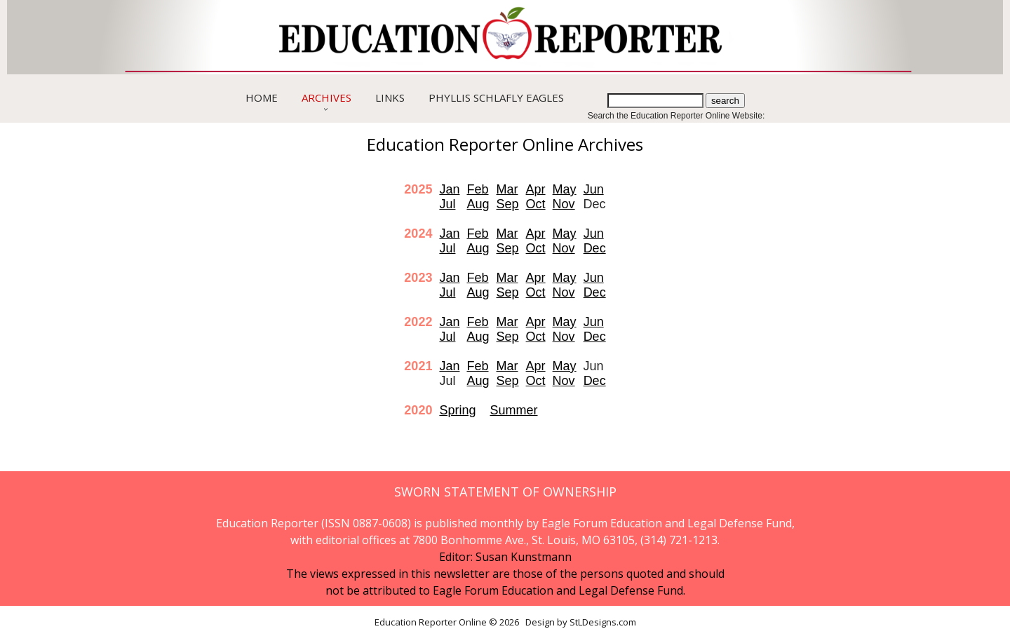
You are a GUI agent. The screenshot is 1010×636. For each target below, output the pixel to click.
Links (390, 97)
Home (261, 97)
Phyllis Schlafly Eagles (496, 97)
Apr (536, 189)
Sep (508, 204)
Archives (326, 97)
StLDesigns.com (603, 622)
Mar (507, 189)
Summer (513, 410)
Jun (594, 189)
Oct (536, 204)
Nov (564, 204)
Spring (457, 410)
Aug (477, 204)
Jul (447, 204)
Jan (449, 189)
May (565, 189)
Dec (595, 248)
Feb (477, 189)
